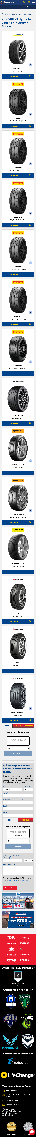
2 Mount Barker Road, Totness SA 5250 (18, 1096)
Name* (5, 793)
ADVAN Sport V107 (18, 712)
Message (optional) (9, 864)
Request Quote (10, 888)
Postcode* (6, 812)
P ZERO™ (18, 118)
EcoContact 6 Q (18, 465)
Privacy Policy (12, 880)
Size (4, 787)
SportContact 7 (18, 514)
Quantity (27, 787)
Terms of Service (25, 880)
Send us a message (13, 1105)
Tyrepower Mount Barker (18, 7)
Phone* (14, 800)
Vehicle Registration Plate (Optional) (11, 857)
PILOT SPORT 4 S (18, 68)
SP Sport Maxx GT (18, 564)
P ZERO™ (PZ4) (18, 168)
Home (5, 14)
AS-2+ (18, 663)
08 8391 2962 (12, 1101)
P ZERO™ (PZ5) (18, 366)
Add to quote (14, 76)
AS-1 (18, 613)
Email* (5, 806)
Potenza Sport (18, 415)
